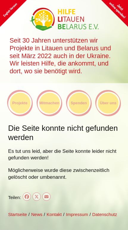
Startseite (17, 214)
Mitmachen (49, 103)
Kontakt (54, 214)
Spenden (79, 103)
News (37, 214)
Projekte (19, 103)
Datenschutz (104, 214)
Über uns (108, 103)
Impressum (77, 214)
